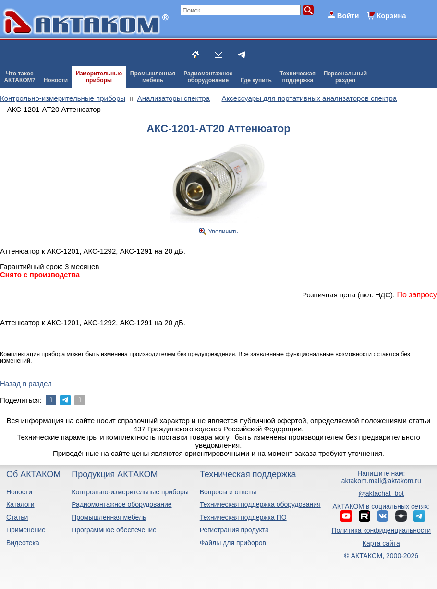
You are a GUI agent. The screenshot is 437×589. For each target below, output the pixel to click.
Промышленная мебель (109, 517)
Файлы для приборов (233, 543)
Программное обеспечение (114, 530)
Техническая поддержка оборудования (260, 504)
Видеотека (22, 543)
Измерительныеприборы (99, 77)
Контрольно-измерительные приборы (130, 492)
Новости (56, 80)
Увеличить (223, 231)
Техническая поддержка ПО (243, 517)
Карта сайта (381, 543)
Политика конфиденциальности (381, 530)
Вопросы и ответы (228, 492)
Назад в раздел (26, 384)
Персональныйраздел (345, 77)
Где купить (256, 80)
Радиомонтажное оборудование (121, 504)
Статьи (17, 517)
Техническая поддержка (248, 474)
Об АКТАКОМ (33, 474)
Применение (26, 530)
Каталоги (20, 504)
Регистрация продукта (234, 530)
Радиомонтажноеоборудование (207, 77)
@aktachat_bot (381, 493)
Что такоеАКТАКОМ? (20, 77)
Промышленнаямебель (153, 77)
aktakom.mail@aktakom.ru (381, 481)
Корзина (391, 16)
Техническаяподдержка (298, 77)
